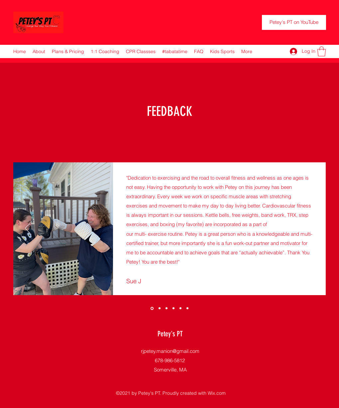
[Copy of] (152, 308)
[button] (321, 51)
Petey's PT (170, 333)
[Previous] (27, 228)
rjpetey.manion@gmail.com (170, 351)
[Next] (311, 228)
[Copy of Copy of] (187, 308)
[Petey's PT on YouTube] (294, 22)
